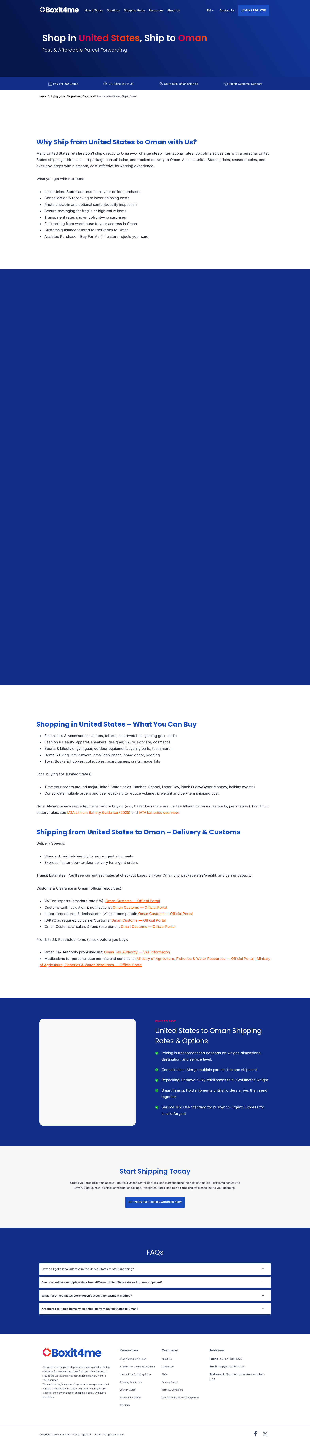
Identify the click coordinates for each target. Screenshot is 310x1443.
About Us (173, 10)
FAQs (164, 1374)
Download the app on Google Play (180, 1397)
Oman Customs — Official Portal (132, 901)
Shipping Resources (130, 1382)
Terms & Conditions (172, 1389)
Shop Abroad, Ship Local (81, 96)
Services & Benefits (130, 1397)
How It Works (94, 10)
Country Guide (127, 1389)
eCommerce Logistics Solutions (137, 1366)
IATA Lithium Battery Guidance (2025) (98, 812)
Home (42, 96)
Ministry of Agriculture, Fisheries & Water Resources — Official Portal (195, 959)
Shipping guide (56, 96)
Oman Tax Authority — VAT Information (137, 952)
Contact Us (227, 10)
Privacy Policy (170, 1382)
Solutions (124, 1405)
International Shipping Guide (135, 1374)
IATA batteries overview (159, 812)
